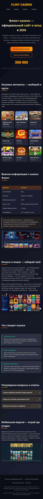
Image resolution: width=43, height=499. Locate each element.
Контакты (28, 483)
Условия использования (31, 479)
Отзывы (25, 9)
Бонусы (16, 9)
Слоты (8, 9)
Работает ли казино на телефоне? (21, 406)
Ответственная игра (18, 483)
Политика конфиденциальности (14, 479)
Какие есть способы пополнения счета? (21, 399)
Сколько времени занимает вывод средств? (21, 393)
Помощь (34, 9)
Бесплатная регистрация (21, 49)
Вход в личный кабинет (21, 55)
